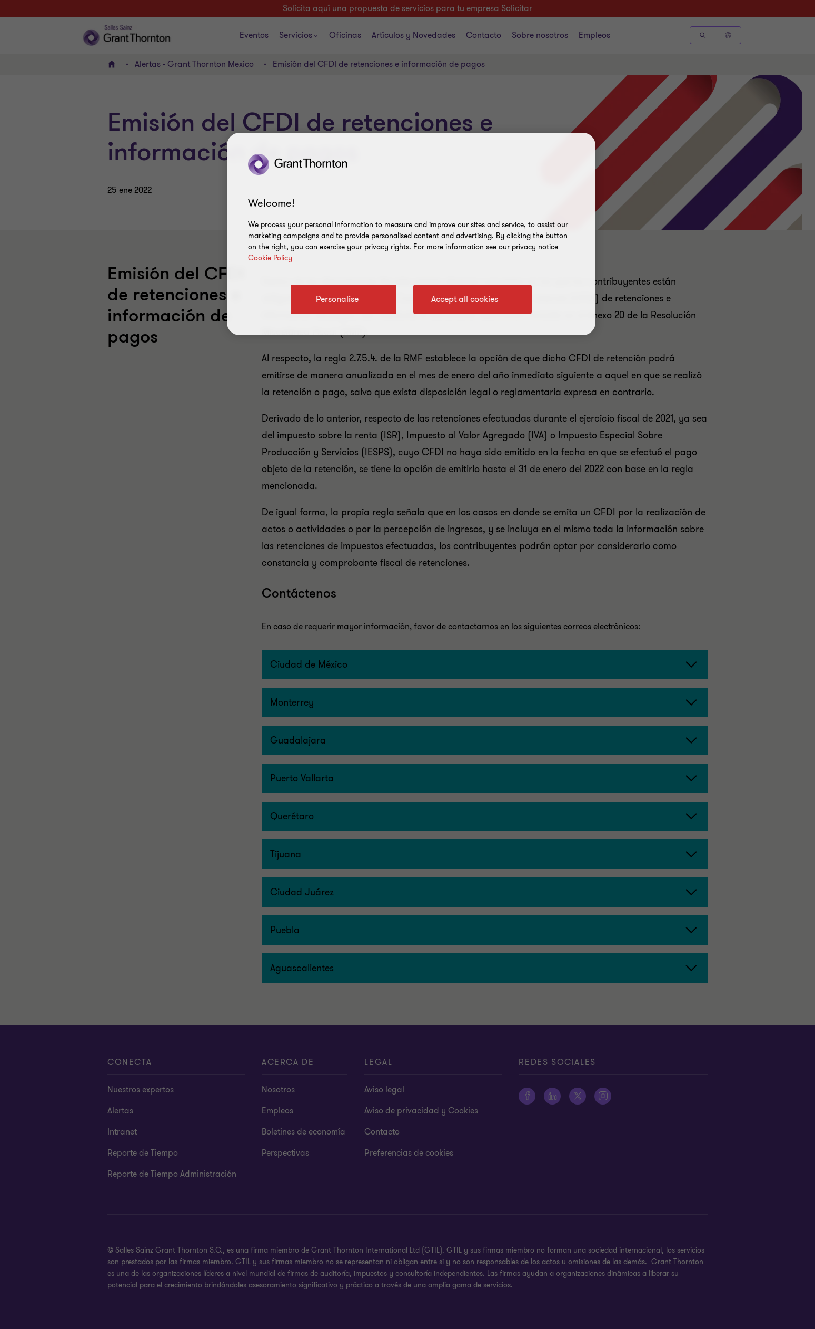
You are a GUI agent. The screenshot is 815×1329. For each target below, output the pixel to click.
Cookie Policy (270, 258)
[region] (411, 234)
